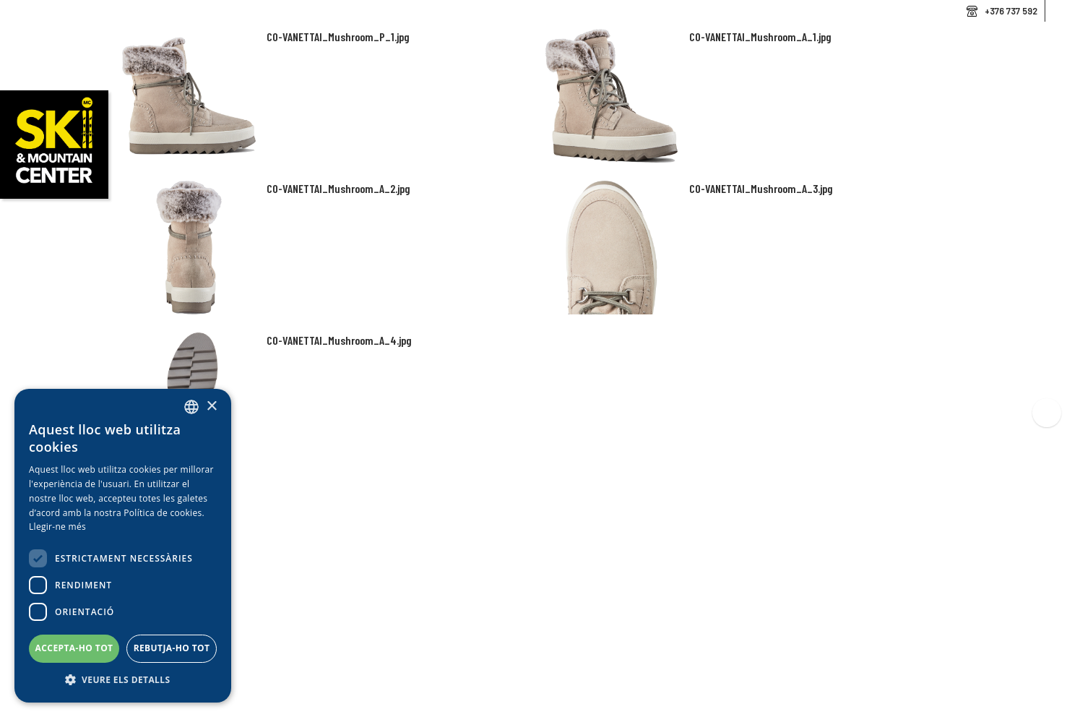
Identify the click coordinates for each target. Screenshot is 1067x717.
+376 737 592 (1011, 11)
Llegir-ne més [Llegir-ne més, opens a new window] (57, 526)
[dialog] (122, 546)
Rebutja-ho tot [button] (172, 648)
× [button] (211, 406)
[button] (123, 680)
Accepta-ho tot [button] (74, 648)
